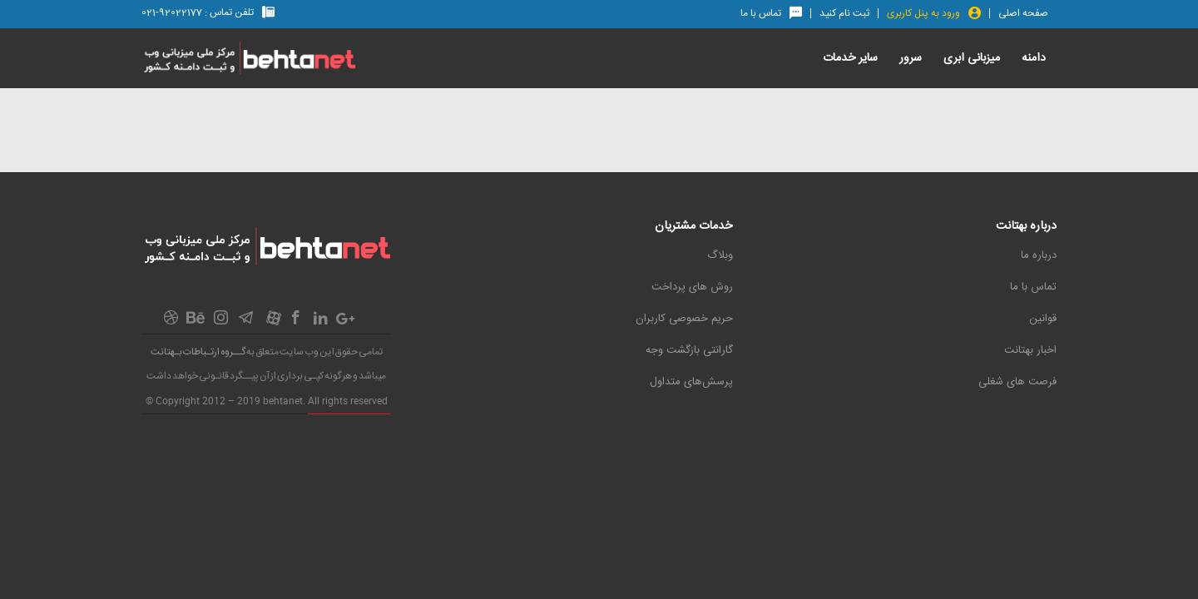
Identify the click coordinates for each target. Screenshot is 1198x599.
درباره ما (1039, 255)
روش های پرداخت (692, 287)
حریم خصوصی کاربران (684, 318)
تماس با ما (1033, 287)
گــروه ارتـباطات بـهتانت (198, 352)
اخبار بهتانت (1030, 350)
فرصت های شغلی (1017, 382)
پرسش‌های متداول (691, 382)
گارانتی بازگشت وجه (689, 350)
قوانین (1043, 318)
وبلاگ (720, 255)
